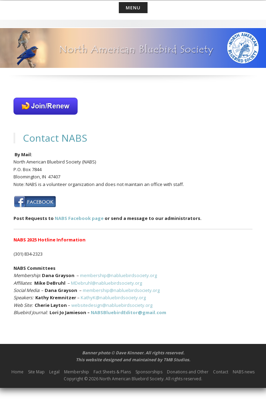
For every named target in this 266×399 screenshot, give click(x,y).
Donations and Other (188, 372)
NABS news (244, 372)
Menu (133, 8)
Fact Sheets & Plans (112, 372)
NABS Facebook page (79, 218)
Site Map (36, 372)
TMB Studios (176, 360)
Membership (76, 372)
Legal (54, 372)
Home (17, 372)
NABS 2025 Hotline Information (50, 240)
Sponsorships (148, 372)
